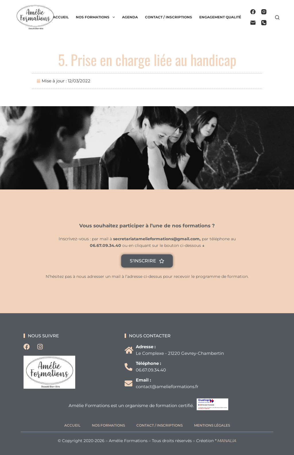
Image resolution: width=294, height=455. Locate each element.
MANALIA (226, 440)
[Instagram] (263, 11)
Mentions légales (212, 425)
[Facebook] (253, 11)
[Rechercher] (277, 17)
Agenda (130, 17)
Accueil (61, 17)
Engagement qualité (220, 17)
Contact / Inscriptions (168, 17)
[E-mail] (253, 22)
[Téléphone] (263, 22)
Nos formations (96, 17)
